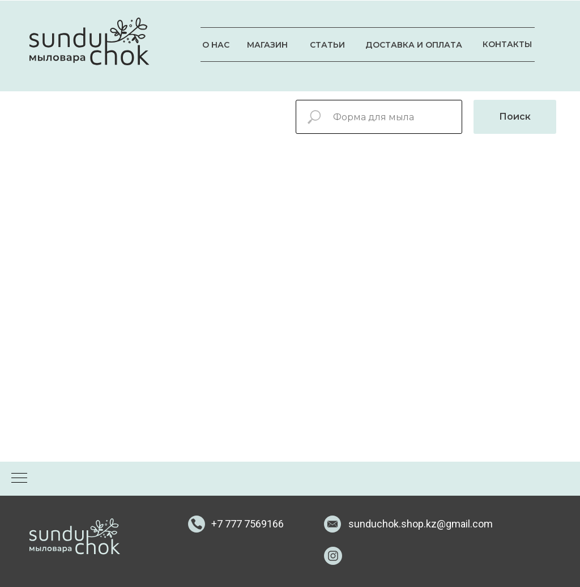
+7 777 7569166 (247, 524)
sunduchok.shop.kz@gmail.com (420, 524)
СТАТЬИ (327, 45)
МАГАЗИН (267, 45)
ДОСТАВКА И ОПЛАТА (413, 45)
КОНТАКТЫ (507, 44)
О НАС (215, 45)
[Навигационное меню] (19, 478)
